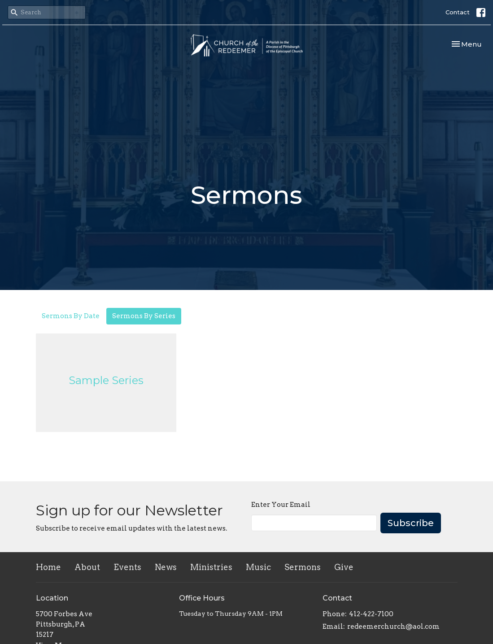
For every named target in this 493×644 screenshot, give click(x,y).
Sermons (302, 567)
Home (48, 567)
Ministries (211, 567)
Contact (457, 12)
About (87, 567)
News (166, 567)
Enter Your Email (280, 505)
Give (343, 567)
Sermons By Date (71, 316)
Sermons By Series (143, 316)
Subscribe (411, 523)
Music (258, 567)
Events (127, 567)
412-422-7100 (371, 614)
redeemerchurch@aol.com (393, 626)
